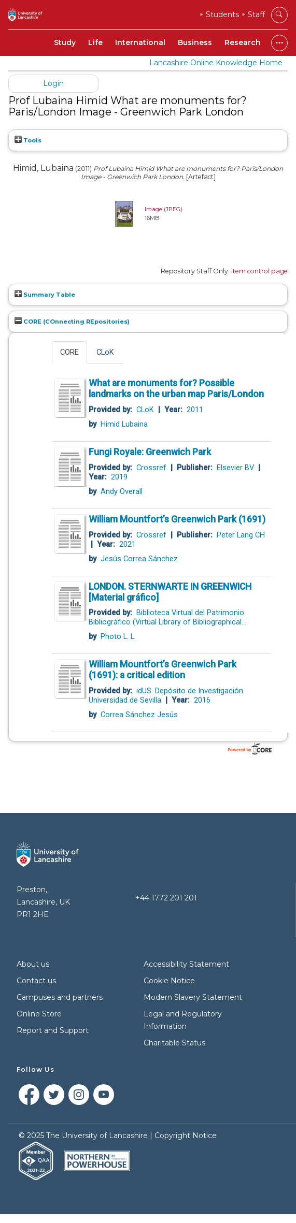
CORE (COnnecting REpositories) (72, 321)
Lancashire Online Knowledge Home (216, 62)
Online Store (39, 1013)
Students (222, 14)
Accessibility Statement (186, 964)
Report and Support (53, 1030)
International (140, 42)
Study (65, 42)
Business (195, 42)
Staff (256, 14)
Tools (28, 140)
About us (33, 964)
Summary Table (45, 294)
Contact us (36, 980)
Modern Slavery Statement (193, 997)
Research (242, 42)
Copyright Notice (185, 1135)
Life (95, 42)
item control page (259, 271)
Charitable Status (174, 1042)
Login (53, 83)
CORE (69, 352)
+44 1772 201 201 (166, 897)
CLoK (105, 352)
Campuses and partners (60, 997)
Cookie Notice (169, 980)
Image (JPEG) (163, 209)
